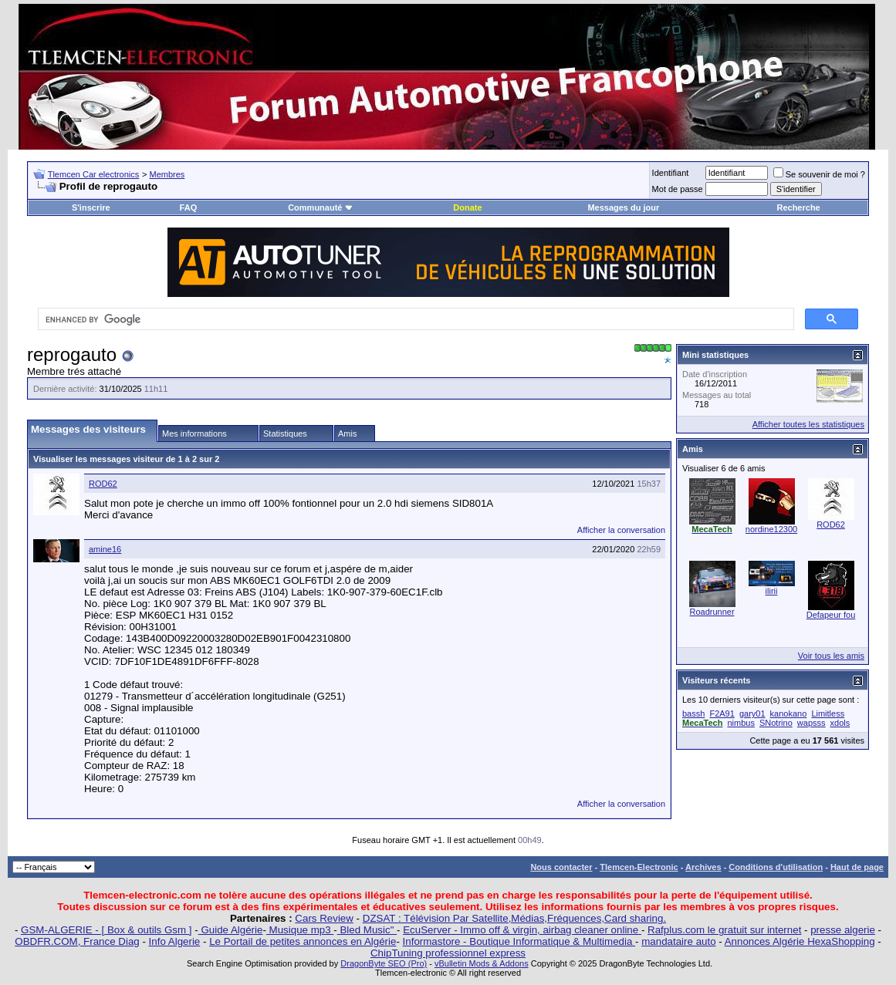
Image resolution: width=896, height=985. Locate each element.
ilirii (772, 590)
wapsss (811, 722)
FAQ (189, 207)
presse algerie (842, 930)
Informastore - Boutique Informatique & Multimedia (519, 941)
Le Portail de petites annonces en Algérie (302, 941)
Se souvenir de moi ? (819, 174)
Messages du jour (623, 207)
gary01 (752, 713)
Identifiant (670, 172)
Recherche (798, 207)
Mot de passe (677, 189)
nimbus (740, 722)
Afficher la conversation (621, 530)
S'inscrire (91, 207)
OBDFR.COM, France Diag (77, 941)
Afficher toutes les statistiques (808, 424)
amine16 (105, 549)
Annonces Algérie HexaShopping (800, 941)
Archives (703, 867)
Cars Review (324, 918)
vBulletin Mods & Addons (481, 963)
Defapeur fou (831, 614)
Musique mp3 (299, 930)
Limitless (827, 713)
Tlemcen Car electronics (94, 174)
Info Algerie (175, 941)
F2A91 (721, 713)
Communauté (320, 207)
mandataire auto (678, 941)
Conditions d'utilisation (776, 867)
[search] (414, 319)
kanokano (788, 713)
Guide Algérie (230, 930)
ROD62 (103, 483)
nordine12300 (771, 529)
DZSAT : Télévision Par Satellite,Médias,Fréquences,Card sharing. (514, 918)
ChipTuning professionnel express (448, 953)
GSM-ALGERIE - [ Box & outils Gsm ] (106, 930)
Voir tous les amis (831, 655)
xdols (840, 722)
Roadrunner (711, 611)
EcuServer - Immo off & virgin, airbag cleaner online (522, 930)
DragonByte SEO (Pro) (383, 963)
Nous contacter (561, 867)
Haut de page (857, 867)
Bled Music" (367, 930)
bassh (693, 713)
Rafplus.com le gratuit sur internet (724, 930)
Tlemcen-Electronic (639, 867)
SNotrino (776, 722)
